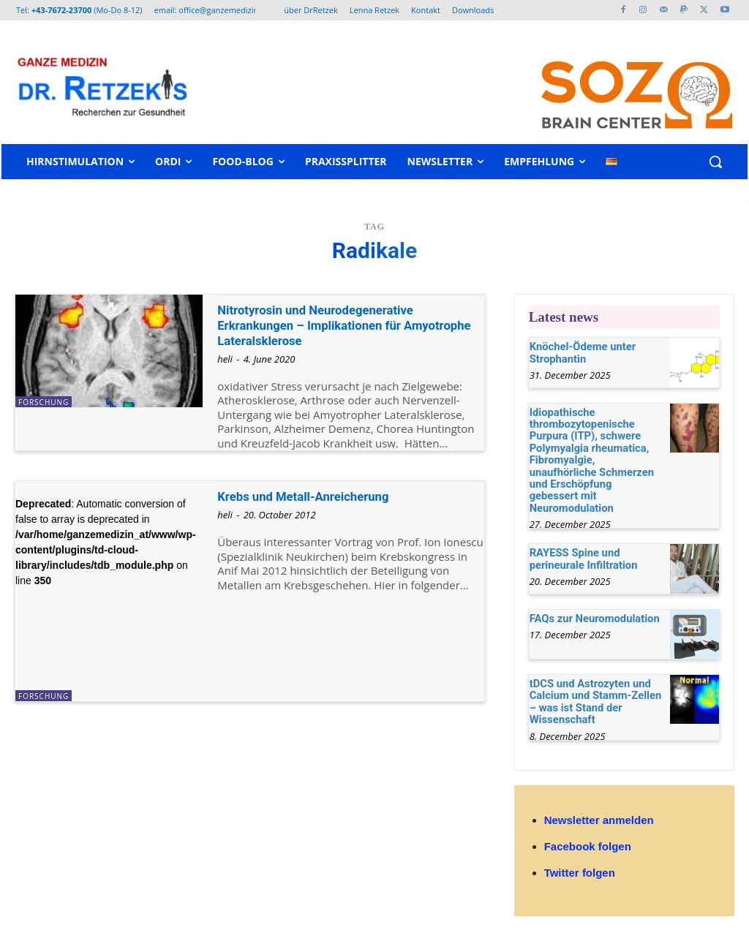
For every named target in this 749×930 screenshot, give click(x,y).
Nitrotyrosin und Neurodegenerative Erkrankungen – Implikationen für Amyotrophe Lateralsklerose (328, 325)
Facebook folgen (587, 825)
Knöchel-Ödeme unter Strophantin (580, 351)
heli (225, 359)
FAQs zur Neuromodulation (591, 599)
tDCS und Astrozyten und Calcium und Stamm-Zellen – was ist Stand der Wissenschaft (592, 682)
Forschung (43, 402)
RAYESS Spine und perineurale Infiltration (581, 540)
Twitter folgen (579, 851)
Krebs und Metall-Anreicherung (315, 496)
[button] (715, 161)
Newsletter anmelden (599, 799)
